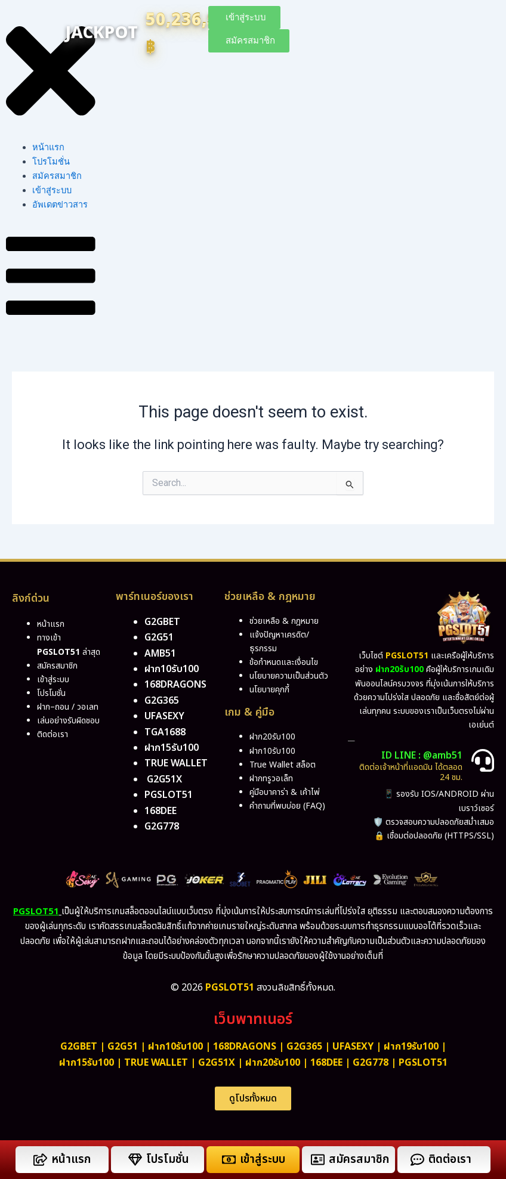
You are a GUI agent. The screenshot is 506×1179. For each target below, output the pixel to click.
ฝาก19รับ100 (411, 1046)
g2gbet (162, 622)
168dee (326, 1063)
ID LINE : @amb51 (421, 755)
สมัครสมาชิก (57, 176)
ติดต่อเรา (52, 734)
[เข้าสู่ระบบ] (229, 1159)
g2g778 (161, 826)
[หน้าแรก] (40, 1159)
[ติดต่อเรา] (417, 1159)
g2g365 (161, 701)
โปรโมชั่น (51, 161)
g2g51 (159, 637)
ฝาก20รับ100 (272, 1063)
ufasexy (164, 716)
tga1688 (165, 732)
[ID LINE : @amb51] (482, 760)
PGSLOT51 (423, 1063)
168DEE (160, 811)
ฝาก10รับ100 (171, 669)
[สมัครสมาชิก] (318, 1159)
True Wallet (176, 763)
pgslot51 (168, 795)
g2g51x (164, 779)
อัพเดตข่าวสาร (60, 204)
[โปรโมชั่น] (135, 1159)
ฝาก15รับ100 (171, 748)
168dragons (175, 684)
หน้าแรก (48, 147)
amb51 (160, 653)
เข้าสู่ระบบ (52, 190)
